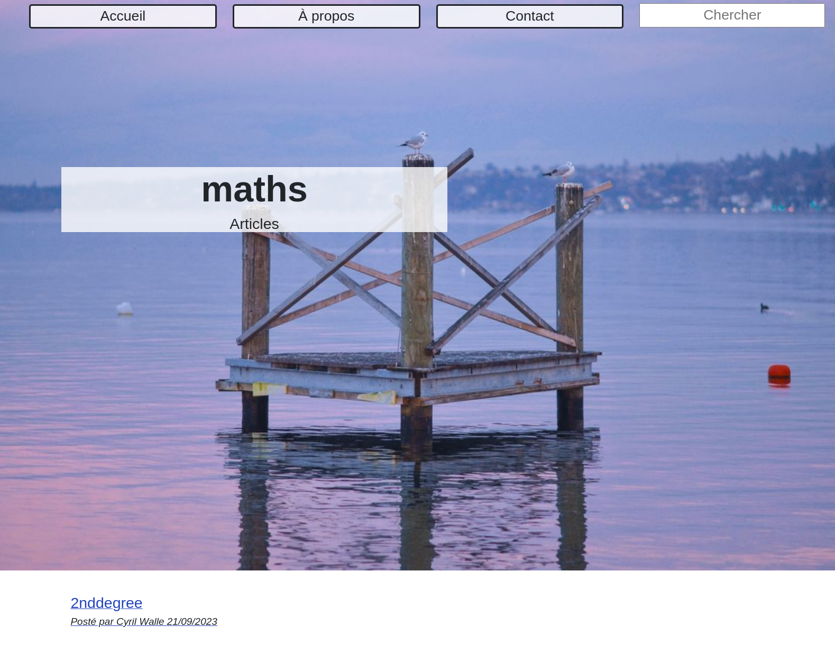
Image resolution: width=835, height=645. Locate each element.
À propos (326, 16)
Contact (530, 16)
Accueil (123, 16)
